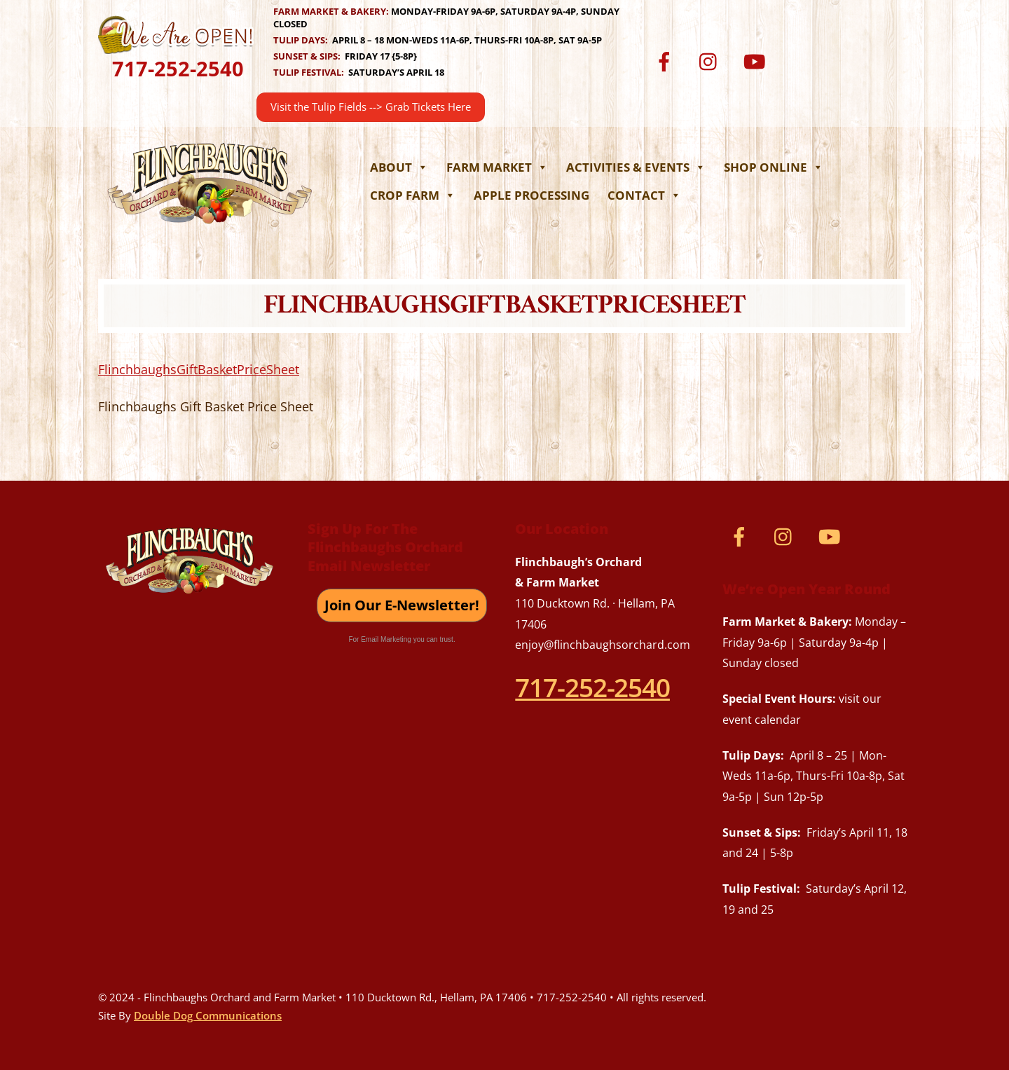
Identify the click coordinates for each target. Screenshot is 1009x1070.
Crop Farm (412, 195)
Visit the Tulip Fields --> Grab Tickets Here (370, 107)
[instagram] (711, 60)
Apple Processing (531, 195)
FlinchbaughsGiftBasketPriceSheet (198, 369)
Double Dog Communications (208, 1015)
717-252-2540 (178, 68)
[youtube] (756, 60)
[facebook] (666, 60)
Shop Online (773, 167)
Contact (644, 195)
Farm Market (497, 167)
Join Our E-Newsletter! (401, 605)
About (399, 167)
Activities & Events (636, 167)
